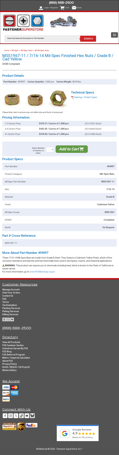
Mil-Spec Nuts (26, 50)
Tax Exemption (9, 305)
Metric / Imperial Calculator (16, 358)
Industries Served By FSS (15, 348)
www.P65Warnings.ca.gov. (42, 271)
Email (79, 8)
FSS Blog (7, 351)
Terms (5, 302)
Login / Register (51, 8)
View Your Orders (11, 292)
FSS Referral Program (13, 354)
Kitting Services (10, 314)
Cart (67, 8)
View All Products (11, 342)
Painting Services (11, 308)
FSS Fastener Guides (13, 345)
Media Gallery (9, 370)
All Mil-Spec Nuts (42, 50)
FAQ (4, 299)
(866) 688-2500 (61, 3)
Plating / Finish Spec (84, 97)
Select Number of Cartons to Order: (38, 150)
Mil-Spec (15, 50)
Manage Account (10, 289)
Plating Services (10, 311)
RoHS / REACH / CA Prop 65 (16, 367)
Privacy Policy (9, 364)
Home (7, 50)
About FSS (7, 361)
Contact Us (7, 296)
